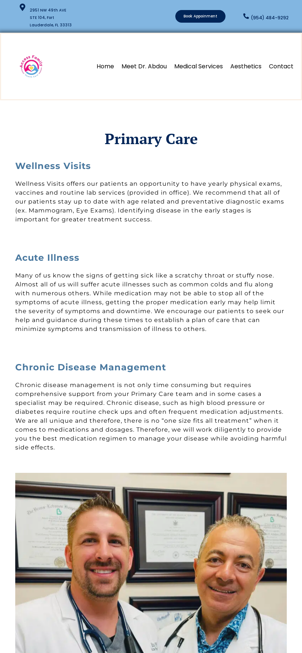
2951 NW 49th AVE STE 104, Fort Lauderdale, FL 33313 (51, 17)
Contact (281, 66)
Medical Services (198, 66)
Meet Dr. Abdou (144, 66)
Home (105, 66)
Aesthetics (246, 66)
